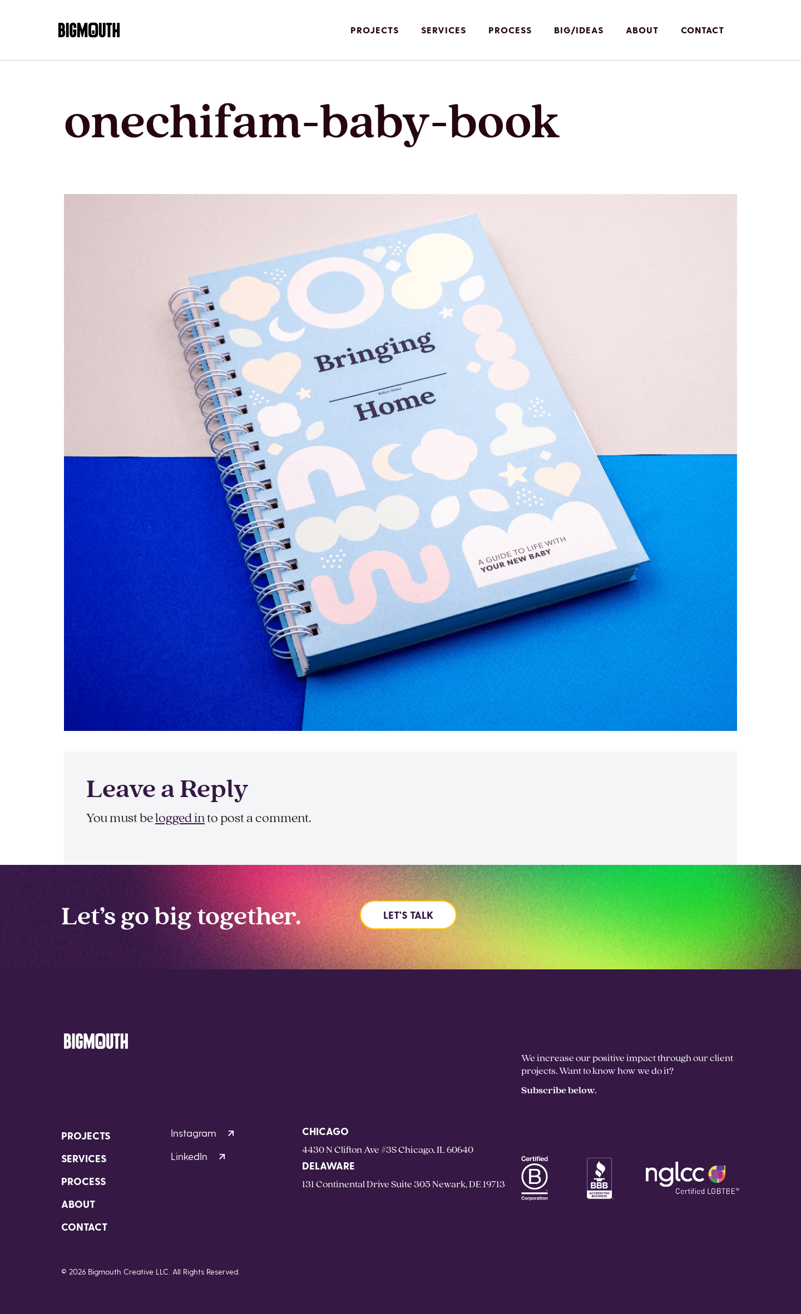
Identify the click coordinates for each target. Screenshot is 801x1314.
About (642, 29)
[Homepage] (89, 30)
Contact (702, 29)
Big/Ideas (579, 29)
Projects (374, 29)
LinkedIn (198, 1156)
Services (443, 29)
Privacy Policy (268, 1271)
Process (510, 29)
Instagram (202, 1132)
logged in (180, 817)
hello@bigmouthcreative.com (586, 1036)
